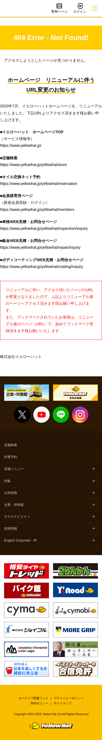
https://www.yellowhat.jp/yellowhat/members (37, 209)
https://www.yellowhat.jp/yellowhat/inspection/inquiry (44, 228)
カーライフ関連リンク (33, 698)
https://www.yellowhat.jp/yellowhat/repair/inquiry (40, 247)
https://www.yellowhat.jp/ (21, 145)
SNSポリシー (39, 703)
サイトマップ (63, 703)
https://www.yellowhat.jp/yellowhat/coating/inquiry (41, 266)
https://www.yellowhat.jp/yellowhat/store (33, 164)
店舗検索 (10, 445)
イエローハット (10, 8)
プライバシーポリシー (69, 698)
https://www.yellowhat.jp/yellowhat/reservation (38, 183)
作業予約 (10, 457)
